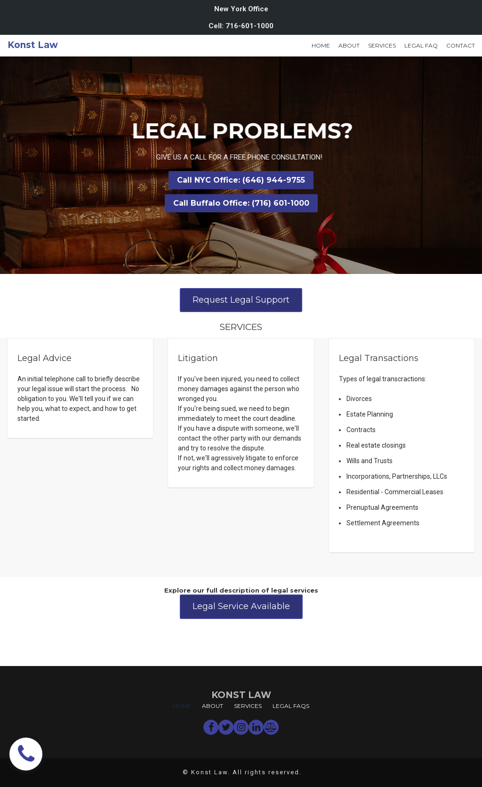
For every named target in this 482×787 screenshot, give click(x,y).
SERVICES (382, 45)
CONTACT (460, 45)
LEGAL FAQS (291, 705)
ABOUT (349, 45)
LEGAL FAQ (421, 45)
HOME (321, 45)
